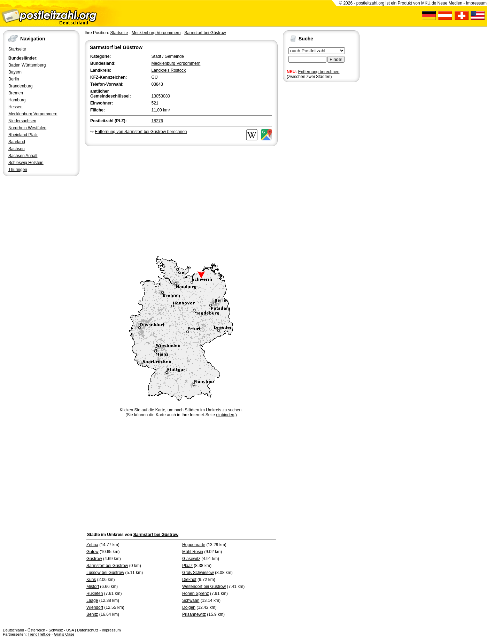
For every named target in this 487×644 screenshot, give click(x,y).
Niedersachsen (22, 120)
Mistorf (92, 586)
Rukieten (94, 593)
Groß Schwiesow (198, 572)
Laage (92, 600)
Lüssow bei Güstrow (105, 572)
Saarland (16, 141)
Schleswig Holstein (26, 162)
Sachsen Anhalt (22, 155)
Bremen (15, 93)
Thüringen (17, 169)
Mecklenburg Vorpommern (32, 113)
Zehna (92, 544)
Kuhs (91, 579)
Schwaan (190, 600)
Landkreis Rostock (169, 70)
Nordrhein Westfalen (27, 127)
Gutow (92, 551)
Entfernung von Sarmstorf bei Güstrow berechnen (141, 131)
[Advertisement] (181, 200)
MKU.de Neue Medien (441, 3)
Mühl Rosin (192, 551)
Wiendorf (94, 607)
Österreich (36, 630)
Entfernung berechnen (319, 71)
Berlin (13, 79)
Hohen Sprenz (195, 593)
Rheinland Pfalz (23, 134)
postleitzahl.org (370, 3)
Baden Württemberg (27, 65)
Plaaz (187, 565)
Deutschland (13, 630)
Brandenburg (20, 86)
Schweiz (55, 630)
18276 (157, 120)
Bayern (15, 72)
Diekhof (189, 579)
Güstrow (94, 558)
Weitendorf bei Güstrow (204, 586)
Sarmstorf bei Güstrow (205, 32)
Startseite (17, 49)
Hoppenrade (193, 544)
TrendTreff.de (39, 634)
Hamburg (16, 100)
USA (70, 630)
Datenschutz (87, 630)
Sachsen (16, 148)
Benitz (92, 614)
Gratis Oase (64, 634)
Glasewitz (191, 558)
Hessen (15, 106)
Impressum (476, 3)
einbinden (225, 414)
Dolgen (188, 607)
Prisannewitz (194, 614)
